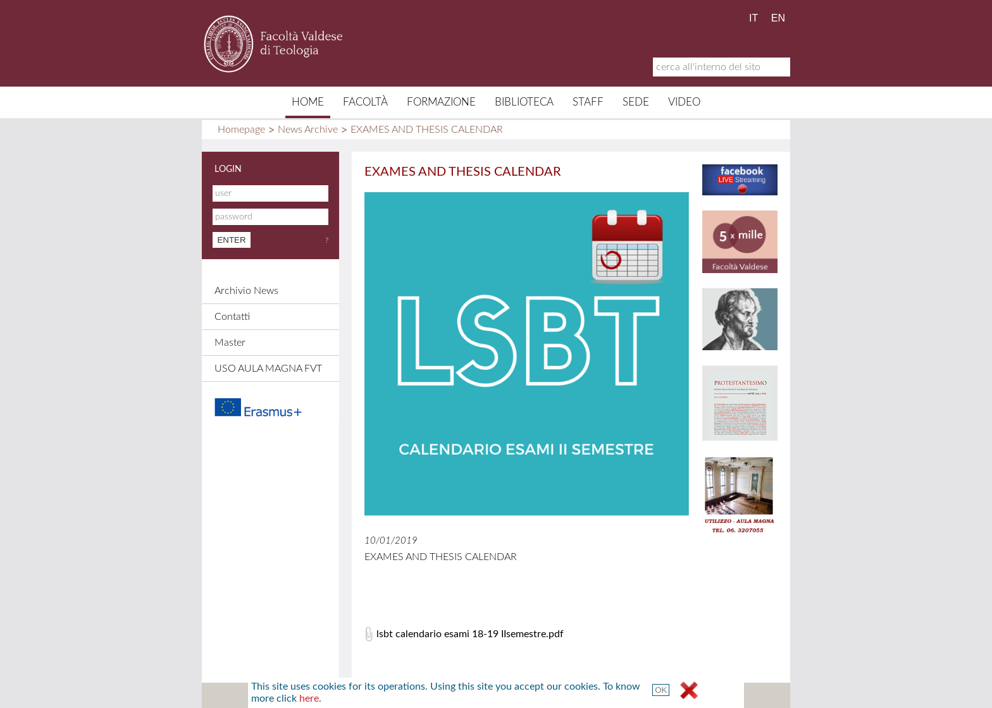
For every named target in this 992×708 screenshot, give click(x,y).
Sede (636, 102)
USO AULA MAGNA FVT (268, 368)
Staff (588, 102)
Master (229, 343)
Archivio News (246, 291)
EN (778, 18)
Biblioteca (524, 102)
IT (753, 18)
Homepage (241, 130)
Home (308, 102)
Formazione (441, 102)
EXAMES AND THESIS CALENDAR (426, 130)
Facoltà (365, 102)
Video (684, 102)
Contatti (232, 317)
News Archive (308, 130)
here (309, 698)
